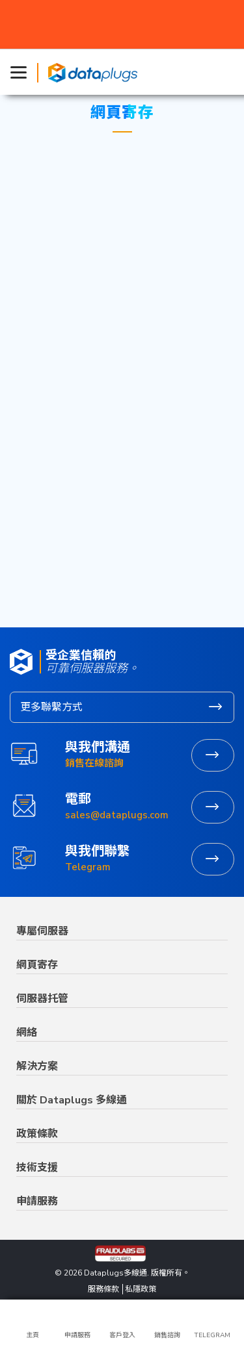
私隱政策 (140, 1289)
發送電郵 (212, 807)
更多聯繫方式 (51, 707)
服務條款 (103, 1289)
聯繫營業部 (212, 755)
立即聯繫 (212, 859)
